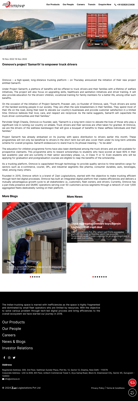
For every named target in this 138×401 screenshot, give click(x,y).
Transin (91, 4)
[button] (30, 276)
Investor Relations (17, 348)
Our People (68, 4)
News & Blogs (13, 341)
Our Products (53, 4)
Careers (81, 4)
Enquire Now (105, 4)
